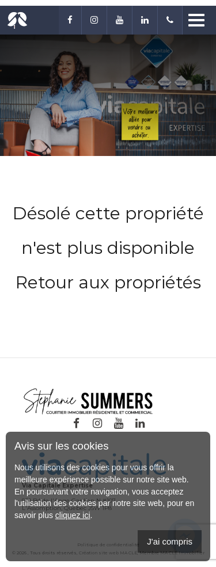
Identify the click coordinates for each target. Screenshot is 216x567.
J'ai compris (169, 541)
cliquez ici (72, 515)
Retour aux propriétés (108, 282)
